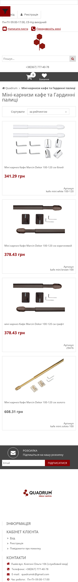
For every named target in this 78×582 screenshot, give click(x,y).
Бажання (44, 76)
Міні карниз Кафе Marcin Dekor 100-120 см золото (34, 402)
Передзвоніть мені (48, 29)
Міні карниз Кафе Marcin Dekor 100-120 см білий (34, 167)
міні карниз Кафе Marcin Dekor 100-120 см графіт (34, 324)
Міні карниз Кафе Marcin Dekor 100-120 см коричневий (38, 245)
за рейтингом (38, 111)
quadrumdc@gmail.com (35, 574)
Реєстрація (14, 543)
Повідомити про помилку (23, 548)
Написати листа (18, 29)
